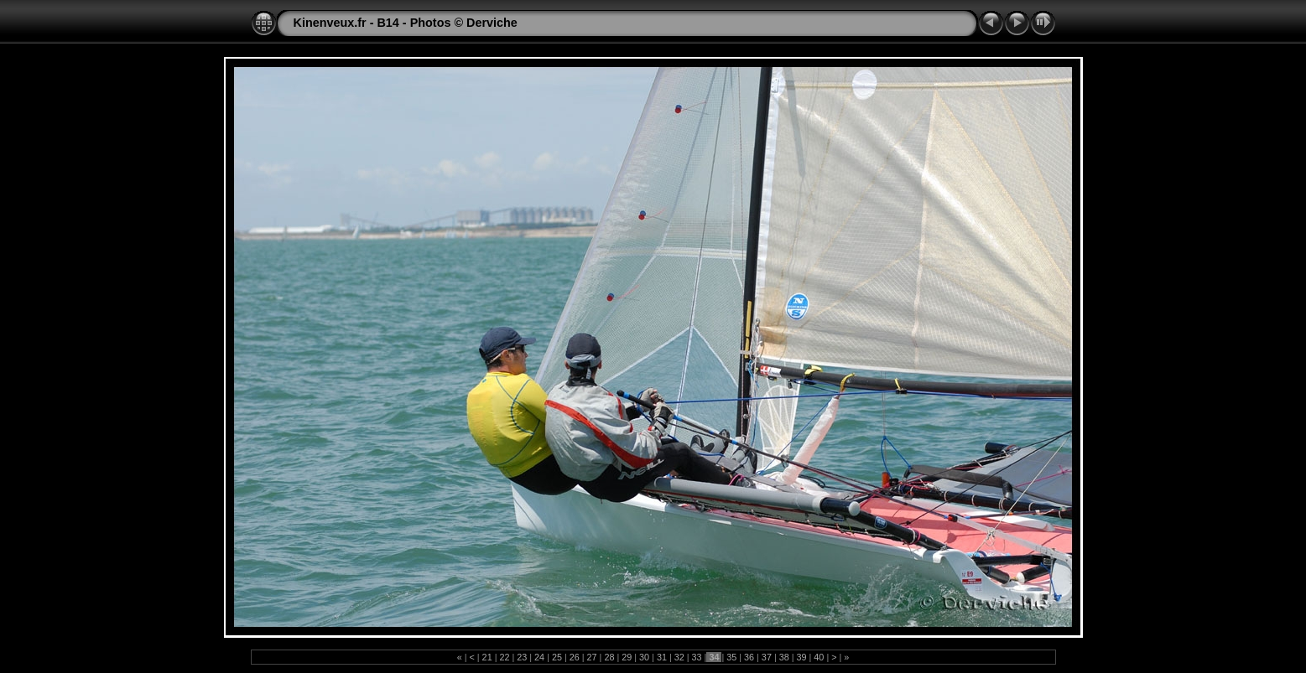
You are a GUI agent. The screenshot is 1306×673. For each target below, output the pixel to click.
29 (626, 657)
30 (644, 657)
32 (679, 657)
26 (574, 657)
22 (504, 657)
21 (487, 657)
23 (521, 657)
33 (697, 657)
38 (784, 657)
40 (818, 657)
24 (539, 657)
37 (766, 657)
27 (592, 657)
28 (609, 657)
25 (557, 657)
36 (749, 657)
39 (801, 657)
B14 (387, 22)
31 (661, 657)
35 (731, 657)
